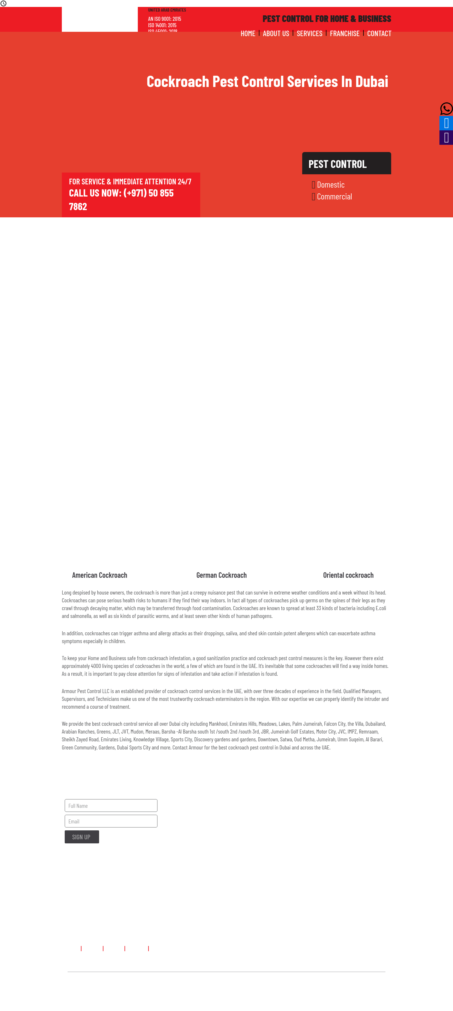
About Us (276, 33)
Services (309, 33)
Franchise (345, 33)
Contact (379, 33)
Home (248, 33)
